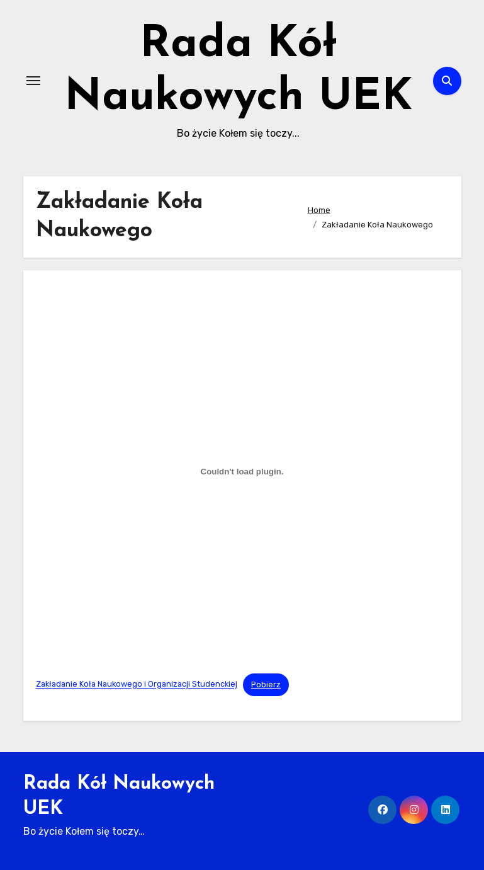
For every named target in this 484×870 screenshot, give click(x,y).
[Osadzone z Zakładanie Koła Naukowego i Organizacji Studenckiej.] (242, 472)
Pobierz (266, 684)
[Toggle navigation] (33, 80)
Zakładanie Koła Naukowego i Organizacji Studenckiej (136, 684)
